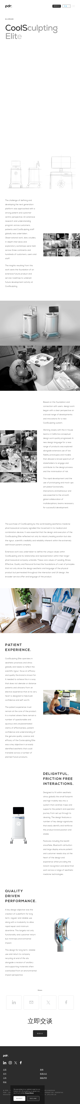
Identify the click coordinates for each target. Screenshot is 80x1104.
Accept (19, 1098)
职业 (5, 1082)
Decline (33, 1098)
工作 (5, 1078)
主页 (5, 1070)
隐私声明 (43, 1078)
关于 (5, 1074)
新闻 (41, 1070)
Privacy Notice (29, 1093)
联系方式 (57, 6)
